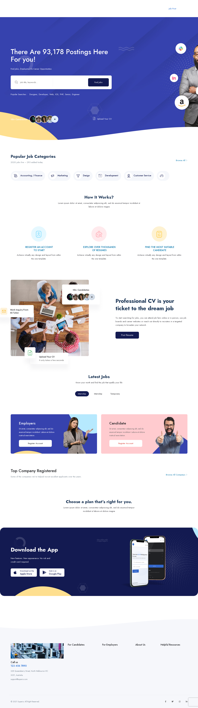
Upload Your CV (102, 118)
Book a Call (97, 7)
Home (48, 7)
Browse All (181, 160)
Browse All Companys (176, 474)
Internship (82, 393)
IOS (56, 94)
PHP (61, 94)
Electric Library (114, 7)
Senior (67, 94)
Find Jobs (98, 82)
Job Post (172, 8)
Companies (82, 7)
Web (51, 94)
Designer (33, 94)
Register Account (35, 443)
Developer (43, 94)
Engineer (76, 94)
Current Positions (64, 7)
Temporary (115, 393)
